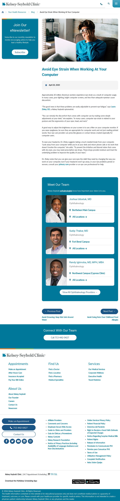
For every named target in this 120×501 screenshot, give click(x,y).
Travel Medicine (94, 380)
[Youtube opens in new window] (18, 441)
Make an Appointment (17, 369)
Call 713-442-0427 (60, 337)
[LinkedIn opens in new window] (24, 441)
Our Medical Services (96, 369)
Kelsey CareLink (54, 437)
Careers (11, 401)
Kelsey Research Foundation (59, 440)
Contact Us (12, 405)
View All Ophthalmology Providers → (80, 292)
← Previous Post (52, 311)
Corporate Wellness (96, 373)
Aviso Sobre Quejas (94, 462)
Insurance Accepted (16, 376)
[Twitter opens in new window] (12, 441)
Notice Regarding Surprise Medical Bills (102, 436)
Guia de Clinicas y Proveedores (60, 433)
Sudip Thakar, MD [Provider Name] (78, 230)
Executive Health (95, 376)
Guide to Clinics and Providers (59, 430)
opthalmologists (66, 191)
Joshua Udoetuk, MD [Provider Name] (80, 199)
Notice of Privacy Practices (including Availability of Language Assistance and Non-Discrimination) (63, 446)
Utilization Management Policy (99, 456)
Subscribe (20, 52)
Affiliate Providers (54, 420)
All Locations (76, 216)
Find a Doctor (54, 369)
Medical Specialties (56, 380)
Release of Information (96, 443)
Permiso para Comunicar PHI (98, 449)
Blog (33, 12)
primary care (64, 164)
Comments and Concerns (58, 424)
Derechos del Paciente (96, 427)
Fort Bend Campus (80, 241)
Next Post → (109, 311)
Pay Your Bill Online (16, 380)
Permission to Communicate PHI (100, 446)
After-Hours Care (15, 373)
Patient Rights (92, 439)
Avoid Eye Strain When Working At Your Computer (59, 12)
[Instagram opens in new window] (30, 441)
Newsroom (12, 408)
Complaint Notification (96, 459)
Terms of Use (92, 453)
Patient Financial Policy (96, 424)
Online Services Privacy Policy (98, 420)
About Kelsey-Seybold (16, 394)
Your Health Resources (17, 12)
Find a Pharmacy (55, 376)
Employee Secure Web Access (59, 427)
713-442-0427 (18, 427)
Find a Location (55, 373)
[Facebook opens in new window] (6, 441)
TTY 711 (52, 474)
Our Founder (13, 398)
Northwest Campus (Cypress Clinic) (88, 273)
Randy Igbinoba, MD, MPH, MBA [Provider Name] (86, 262)
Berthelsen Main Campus (83, 210)
